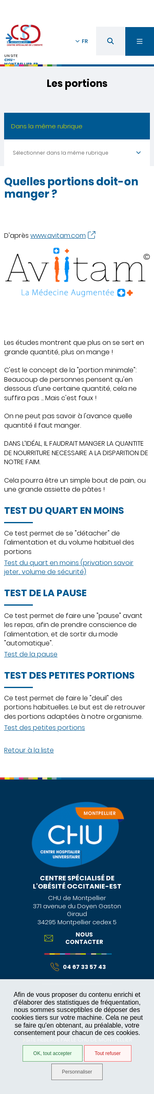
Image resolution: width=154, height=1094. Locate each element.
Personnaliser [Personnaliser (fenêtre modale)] (77, 1072)
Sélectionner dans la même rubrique (60, 152)
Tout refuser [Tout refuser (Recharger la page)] (108, 1053)
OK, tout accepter (52, 1053)
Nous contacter (73, 938)
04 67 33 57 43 (78, 967)
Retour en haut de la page (141, 773)
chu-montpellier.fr (21, 62)
